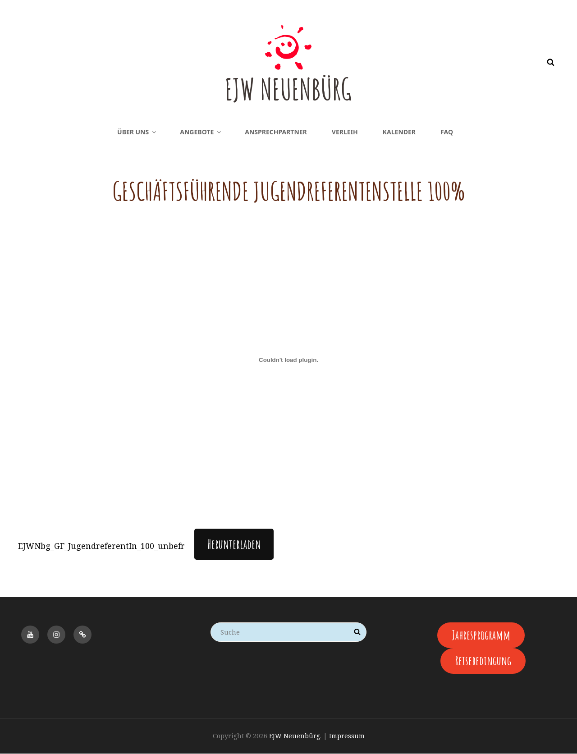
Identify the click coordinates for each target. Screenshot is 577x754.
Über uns (137, 132)
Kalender (399, 132)
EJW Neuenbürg (288, 88)
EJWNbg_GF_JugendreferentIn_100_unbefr (101, 545)
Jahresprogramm (481, 635)
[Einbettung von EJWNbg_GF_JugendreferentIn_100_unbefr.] (288, 360)
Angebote (201, 132)
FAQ (446, 132)
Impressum (347, 736)
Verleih (345, 132)
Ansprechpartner (276, 132)
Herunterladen (234, 544)
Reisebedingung (483, 661)
